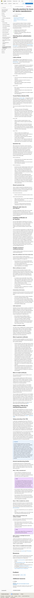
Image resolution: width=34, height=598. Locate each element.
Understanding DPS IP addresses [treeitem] (5, 43)
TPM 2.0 (27, 415)
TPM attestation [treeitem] (4, 27)
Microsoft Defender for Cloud (20, 562)
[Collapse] (11, 6)
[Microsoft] (1, 1)
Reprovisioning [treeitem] (4, 35)
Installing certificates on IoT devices (18, 18)
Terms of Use (2, 597)
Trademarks (7, 597)
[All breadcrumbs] (13, 6)
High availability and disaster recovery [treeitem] (6, 40)
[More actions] (32, 6)
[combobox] (6, 7)
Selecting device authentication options (19, 17)
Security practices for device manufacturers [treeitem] (6, 47)
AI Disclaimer (2, 596)
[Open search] (30, 1)
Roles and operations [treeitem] (5, 32)
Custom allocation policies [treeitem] (6, 29)
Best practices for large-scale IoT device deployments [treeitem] (6, 38)
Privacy (19, 596)
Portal (24, 3)
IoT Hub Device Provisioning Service (19, 6)
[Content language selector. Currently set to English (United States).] (5, 594)
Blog (12, 596)
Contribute (15, 596)
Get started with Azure (29, 3)
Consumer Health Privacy (25, 596)
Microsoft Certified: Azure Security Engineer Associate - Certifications (21, 584)
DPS (28, 403)
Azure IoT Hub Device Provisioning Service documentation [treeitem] (5, 10)
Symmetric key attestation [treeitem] (6, 24)
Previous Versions (7, 596)
